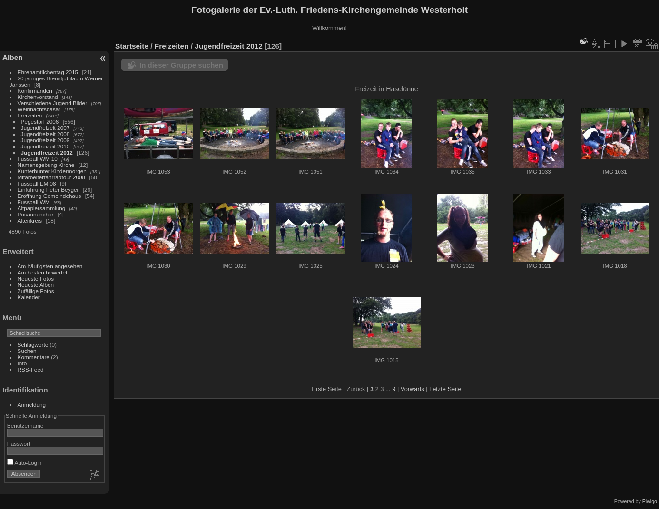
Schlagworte (33, 345)
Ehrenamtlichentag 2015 (48, 72)
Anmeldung (32, 404)
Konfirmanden (35, 91)
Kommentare (33, 357)
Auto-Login (24, 463)
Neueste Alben (36, 285)
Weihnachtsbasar (39, 109)
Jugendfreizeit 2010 (45, 146)
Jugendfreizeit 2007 (45, 128)
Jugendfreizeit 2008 (45, 134)
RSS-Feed (31, 369)
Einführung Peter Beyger (48, 189)
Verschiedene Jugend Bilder (53, 103)
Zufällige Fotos (36, 291)
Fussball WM (34, 202)
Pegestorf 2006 (40, 121)
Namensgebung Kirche (46, 165)
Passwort (18, 443)
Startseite (131, 46)
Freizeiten (30, 115)
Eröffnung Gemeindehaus (49, 196)
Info (22, 363)
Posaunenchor (36, 214)
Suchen (27, 351)
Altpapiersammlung (42, 208)
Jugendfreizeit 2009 (45, 140)
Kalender (29, 297)
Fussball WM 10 (38, 159)
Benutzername (25, 425)
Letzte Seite (445, 388)
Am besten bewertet (43, 272)
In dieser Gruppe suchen (181, 65)
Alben (12, 57)
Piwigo (649, 501)
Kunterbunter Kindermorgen (52, 171)
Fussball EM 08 (37, 183)
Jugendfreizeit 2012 (47, 152)
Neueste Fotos (36, 278)
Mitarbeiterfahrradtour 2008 (52, 177)
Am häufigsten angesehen (50, 266)
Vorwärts (412, 388)
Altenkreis (30, 220)
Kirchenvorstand (38, 97)
